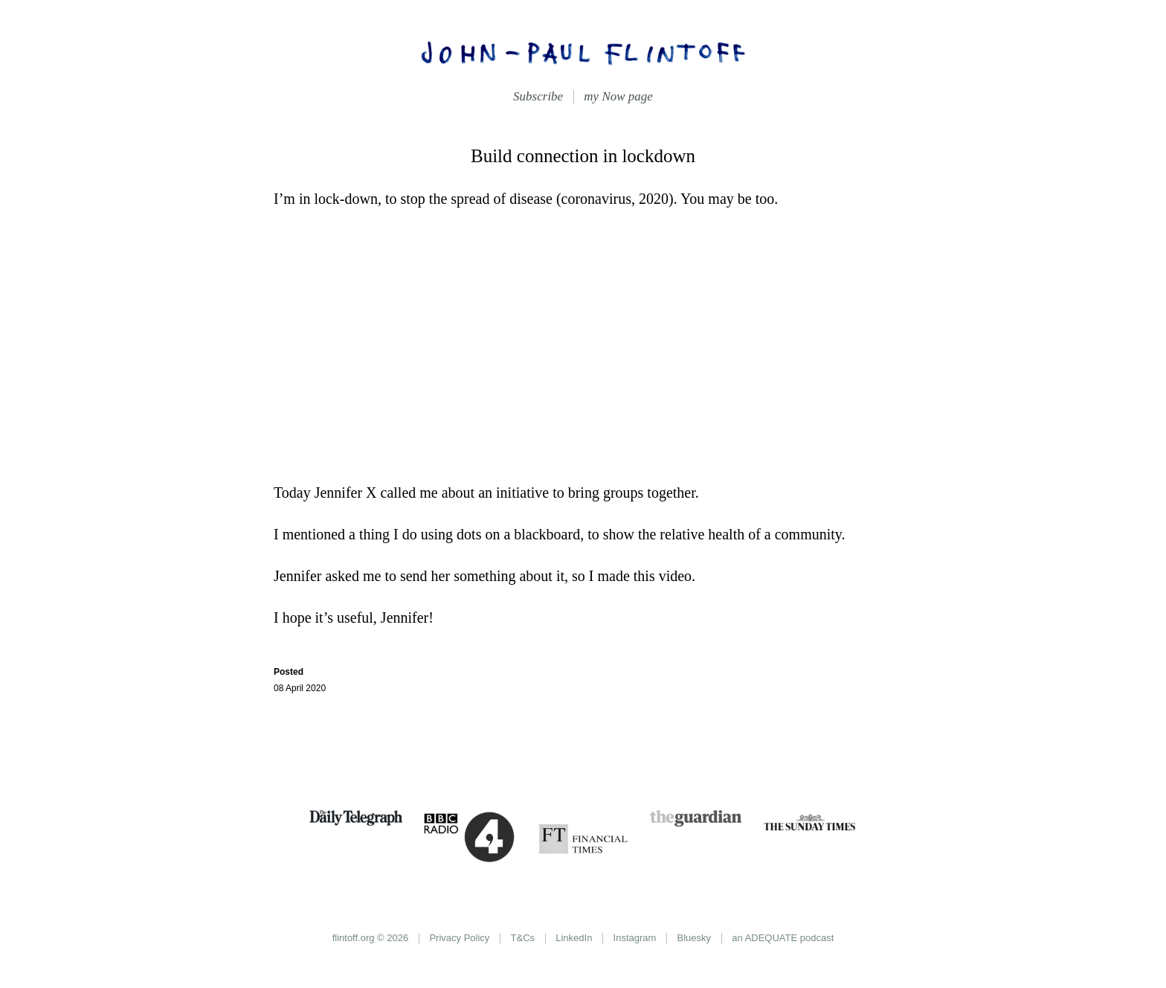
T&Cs (523, 937)
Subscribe (538, 96)
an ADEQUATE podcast (783, 937)
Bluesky (694, 937)
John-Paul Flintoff (583, 52)
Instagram (635, 937)
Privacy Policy (459, 937)
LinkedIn (573, 937)
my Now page (618, 96)
